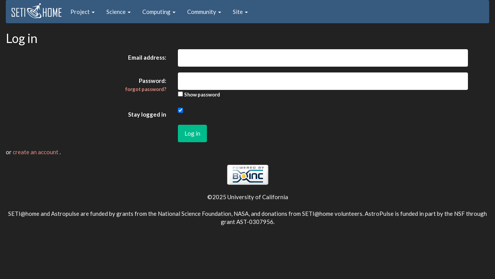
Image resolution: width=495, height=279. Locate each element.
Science (118, 11)
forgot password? (145, 89)
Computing (159, 11)
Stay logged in (147, 114)
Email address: (147, 57)
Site (240, 11)
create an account (36, 151)
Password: (145, 84)
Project (82, 11)
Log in (192, 133)
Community (204, 11)
